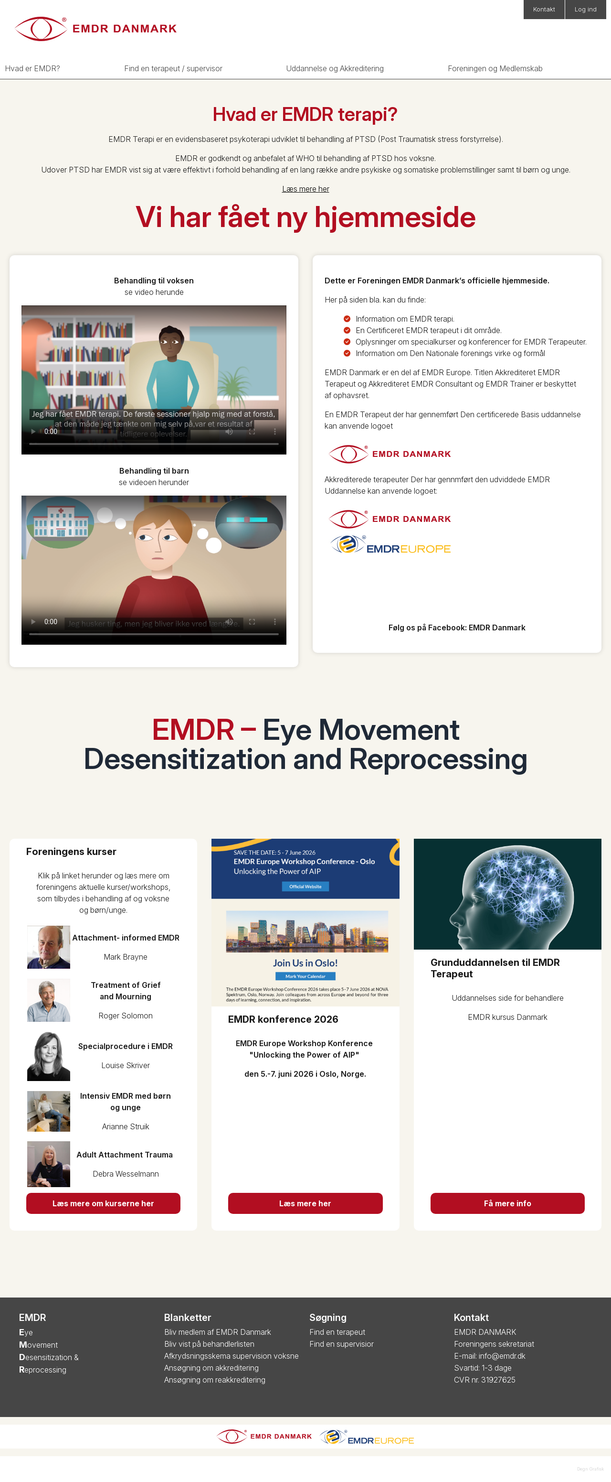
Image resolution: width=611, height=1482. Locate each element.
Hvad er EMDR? (32, 68)
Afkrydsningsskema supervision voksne (231, 1356)
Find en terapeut (337, 1332)
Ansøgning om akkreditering (211, 1368)
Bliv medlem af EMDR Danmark (217, 1332)
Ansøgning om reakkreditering (214, 1380)
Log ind (586, 9)
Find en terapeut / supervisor (173, 68)
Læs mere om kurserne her (103, 1203)
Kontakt (544, 9)
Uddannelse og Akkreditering (335, 68)
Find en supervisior (341, 1344)
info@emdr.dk (502, 1356)
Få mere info (507, 1203)
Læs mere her (305, 189)
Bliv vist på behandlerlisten (209, 1344)
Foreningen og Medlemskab (495, 68)
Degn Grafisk (590, 1468)
